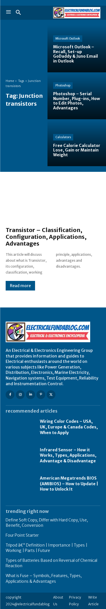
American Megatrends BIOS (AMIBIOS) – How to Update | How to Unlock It (69, 484)
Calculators (63, 137)
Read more (20, 285)
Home (10, 81)
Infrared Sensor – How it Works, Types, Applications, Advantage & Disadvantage (68, 455)
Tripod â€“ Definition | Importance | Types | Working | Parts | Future (46, 548)
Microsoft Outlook (67, 38)
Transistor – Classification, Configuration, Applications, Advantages (46, 236)
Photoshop (62, 85)
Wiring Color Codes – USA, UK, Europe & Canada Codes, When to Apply (69, 427)
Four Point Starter (22, 535)
